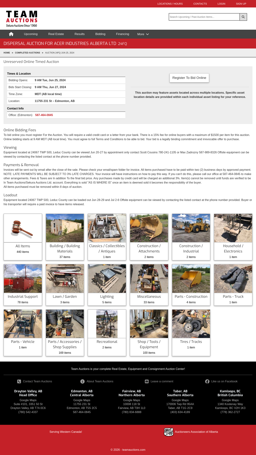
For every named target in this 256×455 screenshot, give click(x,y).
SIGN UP (241, 3)
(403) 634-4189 (180, 412)
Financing (122, 34)
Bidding (100, 34)
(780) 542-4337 (28, 412)
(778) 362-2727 (230, 412)
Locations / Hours (170, 3)
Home (7, 53)
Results (79, 34)
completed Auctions (27, 53)
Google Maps (28, 400)
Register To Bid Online (189, 78)
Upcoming (31, 34)
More (141, 34)
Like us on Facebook (221, 381)
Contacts (200, 3)
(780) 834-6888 (131, 412)
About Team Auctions (96, 381)
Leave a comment (159, 381)
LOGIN (221, 3)
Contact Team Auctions (34, 381)
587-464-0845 (44, 115)
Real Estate (56, 34)
